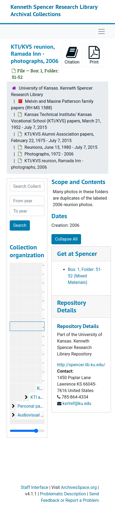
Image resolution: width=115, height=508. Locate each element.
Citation (72, 55)
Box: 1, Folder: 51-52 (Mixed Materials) (85, 276)
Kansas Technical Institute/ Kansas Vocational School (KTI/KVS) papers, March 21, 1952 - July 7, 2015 (56, 121)
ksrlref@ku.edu (76, 403)
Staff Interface (34, 487)
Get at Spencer (77, 253)
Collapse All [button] (66, 239)
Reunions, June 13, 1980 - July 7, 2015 (61, 147)
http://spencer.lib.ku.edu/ (81, 364)
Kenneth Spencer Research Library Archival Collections (54, 10)
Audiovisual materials (38, 415)
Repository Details (71, 306)
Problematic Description (63, 493)
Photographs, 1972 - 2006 (49, 154)
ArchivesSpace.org (79, 487)
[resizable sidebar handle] (27, 431)
